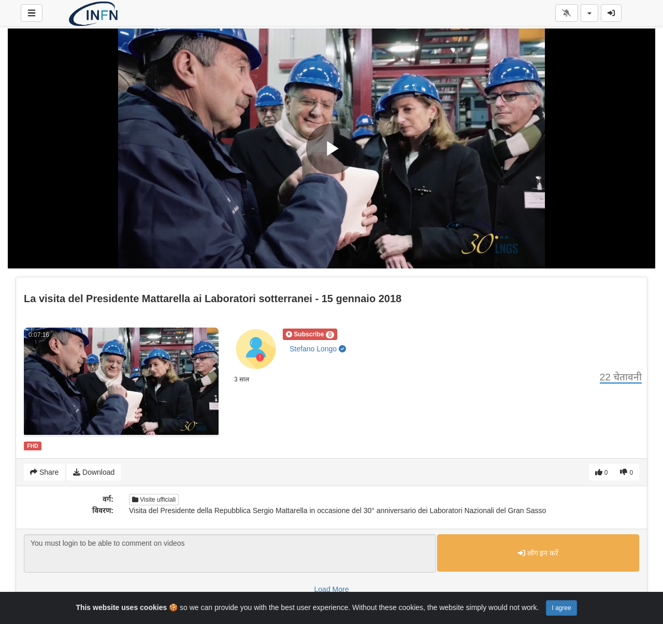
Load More (331, 589)
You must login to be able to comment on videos (230, 553)
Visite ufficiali (154, 499)
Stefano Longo (318, 349)
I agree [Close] (561, 608)
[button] (310, 334)
